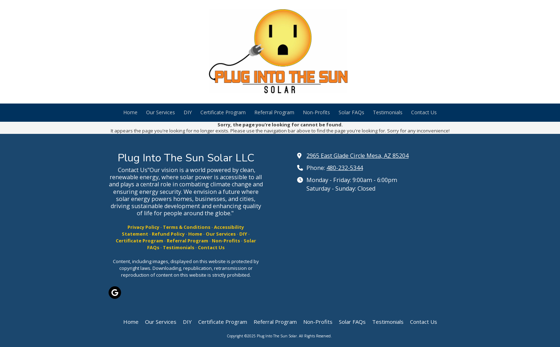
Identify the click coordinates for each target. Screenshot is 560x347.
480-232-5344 (344, 168)
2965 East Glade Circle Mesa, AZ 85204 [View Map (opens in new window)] (357, 156)
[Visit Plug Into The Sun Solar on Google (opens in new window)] (115, 292)
